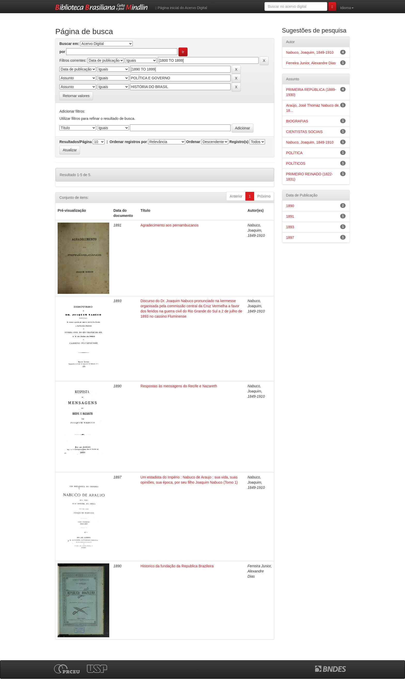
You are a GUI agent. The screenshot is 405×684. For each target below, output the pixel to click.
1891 (290, 216)
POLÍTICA (294, 153)
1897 (290, 237)
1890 (290, 206)
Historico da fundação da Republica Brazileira (177, 566)
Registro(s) (238, 142)
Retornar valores (76, 96)
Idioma (347, 8)
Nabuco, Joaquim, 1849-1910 (310, 52)
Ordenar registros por (128, 142)
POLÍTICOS (296, 163)
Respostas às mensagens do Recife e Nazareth (179, 386)
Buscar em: (69, 44)
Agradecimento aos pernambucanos (170, 225)
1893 (290, 227)
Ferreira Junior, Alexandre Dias (311, 63)
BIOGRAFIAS (297, 121)
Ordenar (193, 142)
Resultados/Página (75, 142)
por (62, 52)
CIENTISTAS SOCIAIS (304, 132)
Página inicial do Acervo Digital (181, 8)
